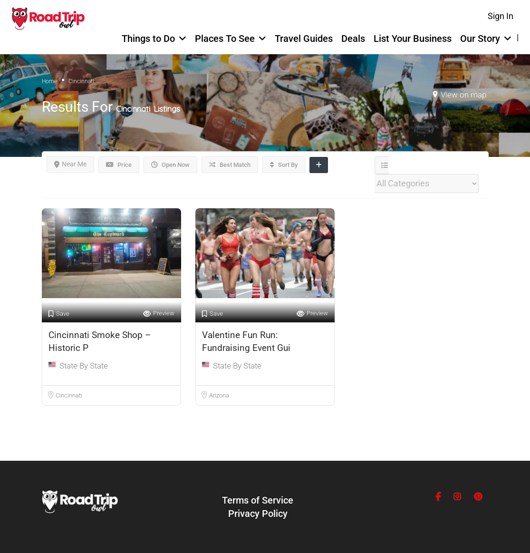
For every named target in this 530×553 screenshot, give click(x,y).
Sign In (500, 16)
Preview (158, 314)
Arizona (219, 395)
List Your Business (413, 38)
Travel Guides (304, 38)
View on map (463, 94)
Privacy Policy (258, 513)
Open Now (170, 164)
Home (49, 81)
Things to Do (148, 38)
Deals (353, 38)
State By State (83, 365)
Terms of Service (257, 500)
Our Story (480, 38)
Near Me (70, 164)
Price (119, 164)
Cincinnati (69, 395)
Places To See (225, 38)
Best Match (230, 164)
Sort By (284, 164)
